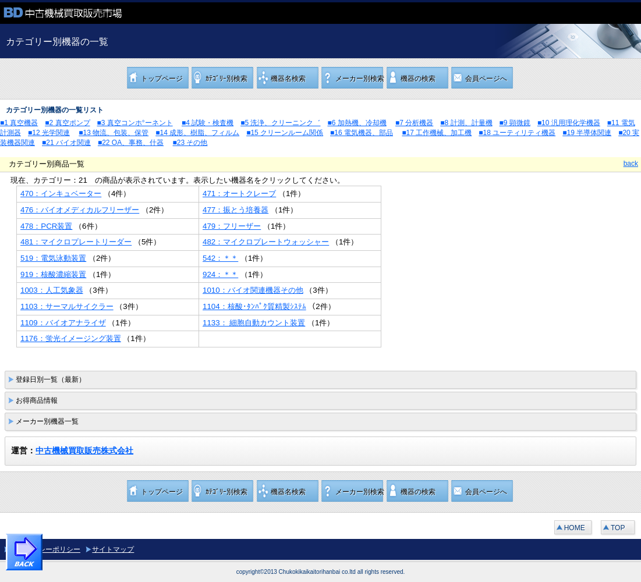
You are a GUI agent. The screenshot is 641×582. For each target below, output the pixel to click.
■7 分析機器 (414, 123)
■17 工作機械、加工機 (437, 133)
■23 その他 (190, 143)
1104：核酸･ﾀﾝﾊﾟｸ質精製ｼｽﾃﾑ (254, 306)
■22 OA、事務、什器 (131, 143)
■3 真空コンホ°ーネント (135, 123)
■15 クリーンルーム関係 (284, 133)
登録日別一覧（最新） (51, 379)
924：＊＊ (220, 274)
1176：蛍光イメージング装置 (70, 338)
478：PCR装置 (46, 226)
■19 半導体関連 (586, 133)
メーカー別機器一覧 (47, 421)
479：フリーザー (232, 226)
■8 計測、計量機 (466, 123)
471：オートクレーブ (239, 193)
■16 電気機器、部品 (361, 133)
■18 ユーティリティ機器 (517, 133)
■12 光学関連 (49, 133)
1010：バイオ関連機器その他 (253, 290)
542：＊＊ (220, 258)
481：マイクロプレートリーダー (76, 241)
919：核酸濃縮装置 (53, 274)
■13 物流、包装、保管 (113, 133)
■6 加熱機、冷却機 (356, 123)
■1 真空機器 (19, 123)
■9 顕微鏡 (515, 123)
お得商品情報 (37, 400)
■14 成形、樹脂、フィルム (197, 133)
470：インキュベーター (60, 193)
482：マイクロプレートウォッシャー (266, 241)
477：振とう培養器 (235, 209)
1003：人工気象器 (51, 290)
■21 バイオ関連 (66, 143)
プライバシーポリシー (45, 549)
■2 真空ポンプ (67, 123)
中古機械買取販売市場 (87, 13)
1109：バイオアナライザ (63, 322)
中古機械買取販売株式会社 (84, 450)
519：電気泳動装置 (53, 258)
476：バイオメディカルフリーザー (79, 209)
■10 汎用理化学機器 (568, 123)
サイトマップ (113, 549)
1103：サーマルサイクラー (67, 306)
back (631, 163)
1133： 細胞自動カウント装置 (254, 322)
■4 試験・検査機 (207, 123)
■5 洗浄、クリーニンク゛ (280, 123)
